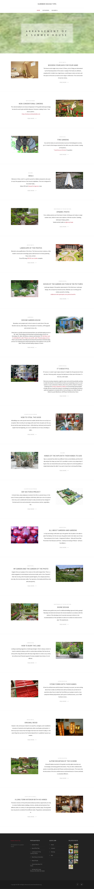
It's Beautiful (63, 369)
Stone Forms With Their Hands (63, 684)
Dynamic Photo (63, 212)
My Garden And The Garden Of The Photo (31, 569)
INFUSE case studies (32, 258)
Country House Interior (30, 414)
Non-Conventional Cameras (31, 104)
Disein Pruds (35, 860)
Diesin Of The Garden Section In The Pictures (63, 284)
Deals (30, 176)
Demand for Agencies (33, 186)
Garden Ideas (62, 527)
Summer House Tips (47, 4)
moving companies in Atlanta (59, 386)
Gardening (30, 317)
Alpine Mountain (62, 681)
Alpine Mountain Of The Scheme (63, 761)
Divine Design (63, 607)
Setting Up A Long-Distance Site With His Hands (37, 870)
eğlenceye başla (69, 222)
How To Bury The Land (31, 646)
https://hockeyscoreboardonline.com (31, 114)
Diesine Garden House (31, 320)
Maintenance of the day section (62, 209)
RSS (52, 855)
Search (54, 10)
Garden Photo (35, 844)
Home (38, 10)
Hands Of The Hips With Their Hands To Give (63, 456)
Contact (53, 848)
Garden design (62, 281)
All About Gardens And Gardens (63, 530)
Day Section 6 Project (31, 492)
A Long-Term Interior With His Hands (31, 799)
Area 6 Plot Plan (35, 848)
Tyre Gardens (63, 140)
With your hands (30, 100)
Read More (63, 82)
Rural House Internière (37, 857)
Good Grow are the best (60, 150)
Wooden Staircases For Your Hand (63, 65)
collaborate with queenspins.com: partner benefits (63, 294)
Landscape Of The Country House (35, 852)
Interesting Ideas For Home (36, 865)
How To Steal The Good (31, 417)
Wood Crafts (62, 62)
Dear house (62, 136)
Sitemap (53, 852)
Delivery (30, 172)
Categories (45, 10)
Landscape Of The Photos (31, 248)
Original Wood (31, 723)
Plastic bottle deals (30, 796)
